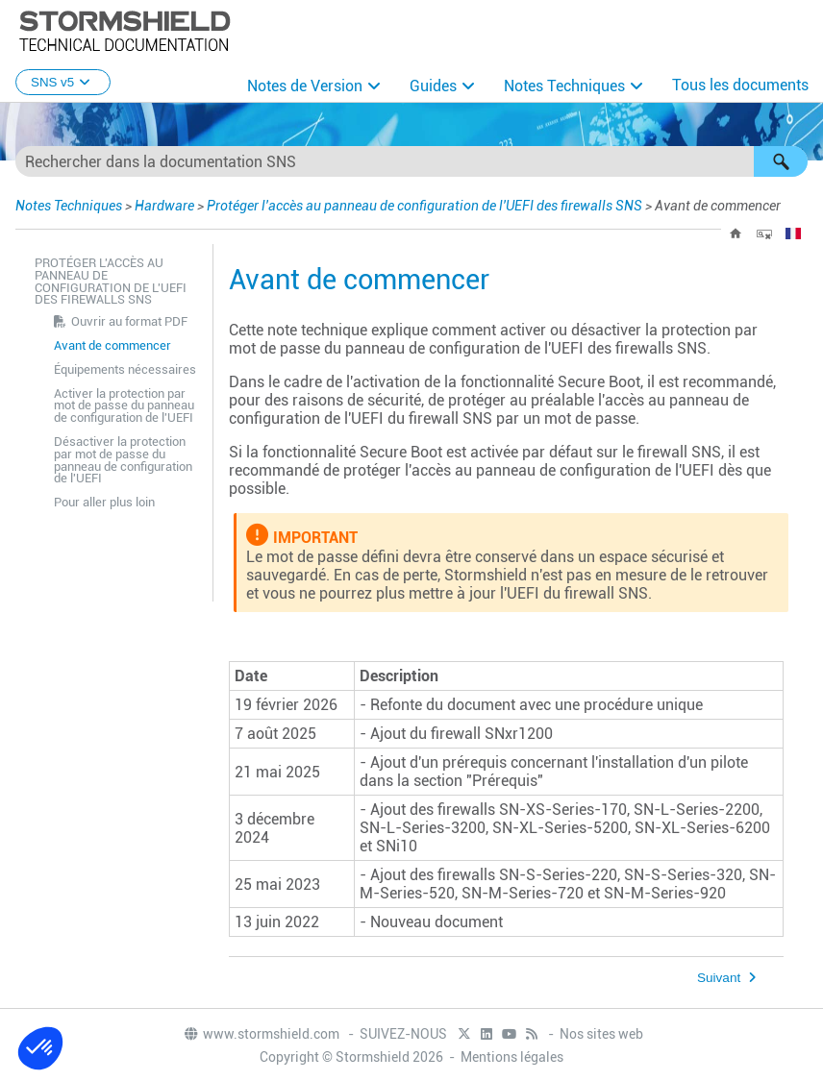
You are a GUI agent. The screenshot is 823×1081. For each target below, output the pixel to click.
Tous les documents (740, 85)
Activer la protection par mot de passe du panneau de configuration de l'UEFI (124, 406)
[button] (781, 161)
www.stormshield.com (261, 1034)
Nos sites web (601, 1034)
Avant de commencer (112, 345)
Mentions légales (512, 1057)
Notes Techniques (564, 86)
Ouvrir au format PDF (129, 321)
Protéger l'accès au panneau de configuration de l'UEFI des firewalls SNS (424, 205)
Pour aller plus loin (104, 502)
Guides (433, 86)
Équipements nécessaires (125, 369)
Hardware (164, 205)
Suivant (718, 977)
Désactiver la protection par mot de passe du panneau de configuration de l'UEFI (123, 459)
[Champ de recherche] (411, 161)
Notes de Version (304, 86)
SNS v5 (63, 82)
